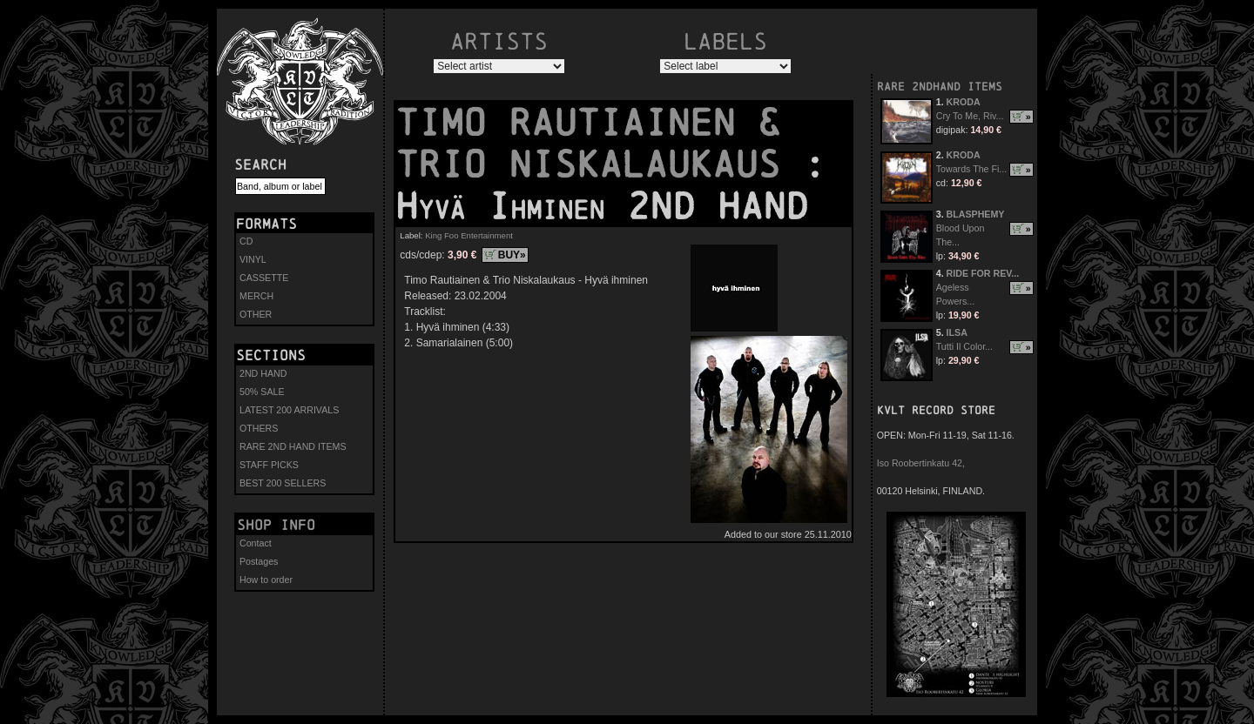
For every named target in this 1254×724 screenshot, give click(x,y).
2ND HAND (263, 373)
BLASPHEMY (976, 214)
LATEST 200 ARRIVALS (289, 410)
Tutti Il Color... (964, 346)
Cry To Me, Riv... (970, 116)
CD (246, 241)
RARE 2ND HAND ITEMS (293, 446)
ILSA (957, 332)
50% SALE (262, 391)
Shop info (276, 525)
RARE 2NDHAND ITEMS (939, 86)
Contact (255, 543)
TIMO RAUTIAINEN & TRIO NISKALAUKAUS (599, 143)
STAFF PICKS (269, 464)
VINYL (252, 259)
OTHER (255, 314)
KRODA (964, 102)
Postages (258, 561)
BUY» (512, 255)
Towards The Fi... (972, 169)
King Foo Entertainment (469, 235)
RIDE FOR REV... (983, 273)
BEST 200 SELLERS (282, 483)
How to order (266, 579)
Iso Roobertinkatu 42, (921, 463)
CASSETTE (263, 277)
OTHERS (258, 428)
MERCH (256, 296)
